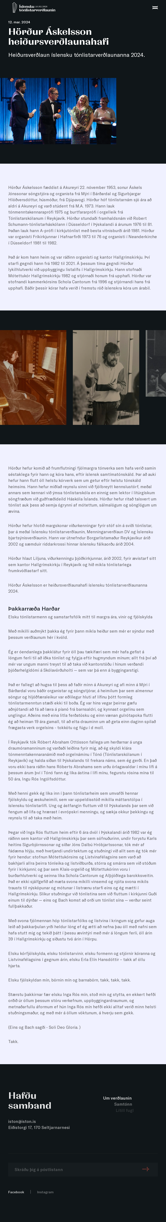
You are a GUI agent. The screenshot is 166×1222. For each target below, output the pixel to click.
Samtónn (125, 1104)
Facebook (16, 1192)
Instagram (45, 1192)
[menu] (155, 7)
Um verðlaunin (118, 1097)
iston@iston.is (22, 1121)
